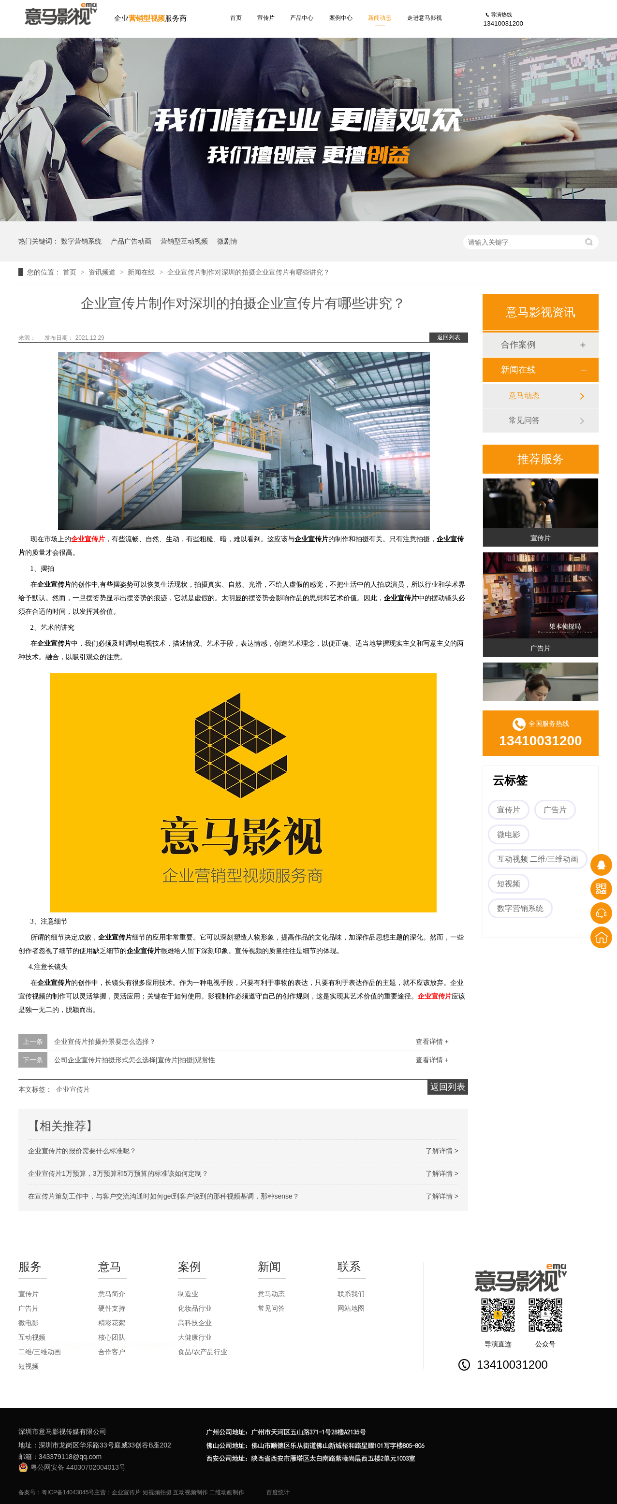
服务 (30, 1266)
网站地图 (351, 1308)
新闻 (269, 1266)
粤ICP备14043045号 (68, 1492)
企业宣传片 (88, 539)
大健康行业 (195, 1337)
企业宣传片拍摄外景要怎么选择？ (105, 1041)
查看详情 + (432, 1041)
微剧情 (227, 241)
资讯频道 (103, 272)
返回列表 (448, 337)
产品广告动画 (131, 241)
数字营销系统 (81, 241)
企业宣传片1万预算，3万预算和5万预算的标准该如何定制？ (118, 1173)
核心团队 (111, 1337)
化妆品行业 (195, 1308)
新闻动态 (379, 17)
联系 (349, 1266)
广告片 (540, 649)
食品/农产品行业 (202, 1352)
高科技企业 (195, 1323)
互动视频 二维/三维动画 (537, 859)
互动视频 (31, 1337)
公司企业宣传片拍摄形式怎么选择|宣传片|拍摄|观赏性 (134, 1060)
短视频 (508, 884)
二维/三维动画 (39, 1352)
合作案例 (518, 344)
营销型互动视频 (184, 241)
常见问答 (524, 420)
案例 (189, 1266)
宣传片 (266, 17)
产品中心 (301, 17)
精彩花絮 (111, 1323)
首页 (236, 17)
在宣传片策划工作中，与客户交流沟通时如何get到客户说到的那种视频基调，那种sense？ (163, 1196)
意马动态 (524, 395)
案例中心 (341, 17)
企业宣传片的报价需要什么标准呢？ (82, 1151)
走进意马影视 (424, 17)
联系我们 (351, 1294)
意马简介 (111, 1294)
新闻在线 (142, 272)
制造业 (188, 1294)
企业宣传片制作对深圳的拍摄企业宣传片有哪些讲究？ (248, 272)
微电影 (508, 834)
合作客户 (111, 1352)
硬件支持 (111, 1308)
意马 (109, 1266)
